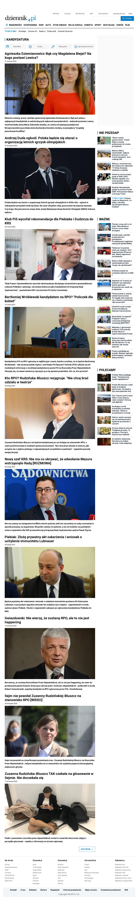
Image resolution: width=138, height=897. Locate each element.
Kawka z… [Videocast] (47, 31)
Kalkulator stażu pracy (123, 870)
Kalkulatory (120, 860)
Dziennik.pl (37, 860)
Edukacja (61, 870)
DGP (91, 14)
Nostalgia (22, 31)
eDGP (7, 870)
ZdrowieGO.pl (103, 14)
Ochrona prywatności (72, 890)
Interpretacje (9, 878)
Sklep (130, 14)
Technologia (37, 867)
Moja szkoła (62, 873)
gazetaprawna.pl (119, 14)
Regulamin (55, 890)
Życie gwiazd (62, 875)
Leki (85, 870)
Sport (35, 875)
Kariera (43, 890)
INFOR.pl (56, 14)
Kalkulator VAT (120, 873)
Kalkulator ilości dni (121, 867)
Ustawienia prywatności (111, 890)
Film (59, 878)
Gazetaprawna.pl (11, 867)
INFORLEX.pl (80, 14)
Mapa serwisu (91, 890)
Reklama (32, 890)
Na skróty (9, 860)
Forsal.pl (8, 873)
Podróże (36, 881)
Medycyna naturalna (91, 873)
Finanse (87, 867)
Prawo (86, 864)
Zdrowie (36, 878)
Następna (87, 849)
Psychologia (88, 878)
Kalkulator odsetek (121, 875)
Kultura (60, 883)
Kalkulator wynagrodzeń (123, 881)
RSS (126, 890)
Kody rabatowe (63, 867)
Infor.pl (7, 864)
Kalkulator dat (120, 864)
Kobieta (60, 864)
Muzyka (60, 881)
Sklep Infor (8, 881)
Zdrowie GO (32, 31)
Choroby (87, 875)
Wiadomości (37, 873)
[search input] (107, 18)
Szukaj (127, 18)
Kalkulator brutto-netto (123, 878)
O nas (23, 890)
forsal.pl (67, 14)
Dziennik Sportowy (65, 31)
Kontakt (13, 890)
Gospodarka (37, 870)
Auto (34, 864)
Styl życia (87, 881)
